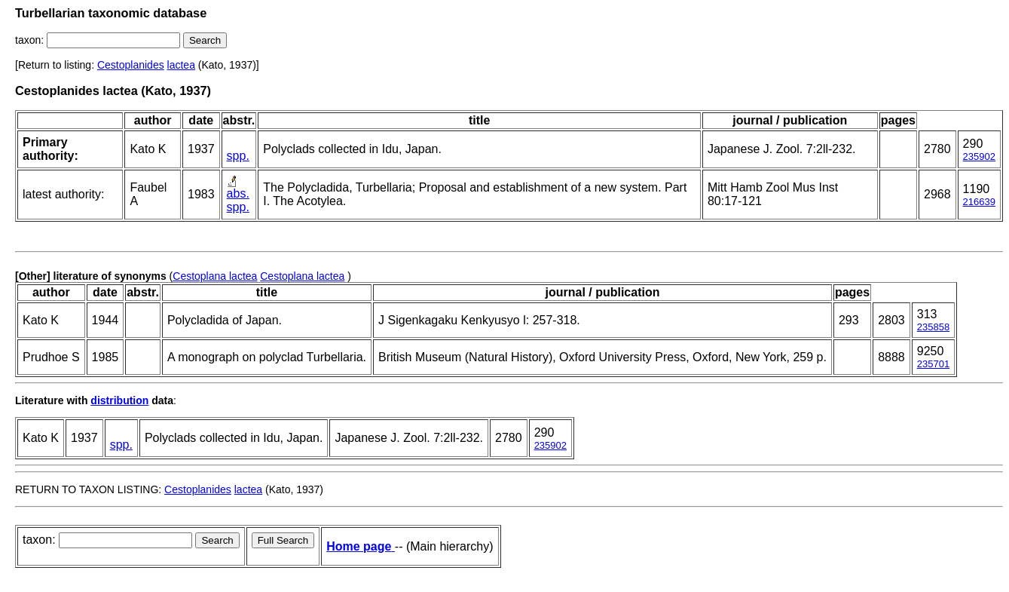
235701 (933, 364)
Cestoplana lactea (215, 276)
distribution (119, 400)
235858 (933, 327)
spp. (238, 155)
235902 (979, 156)
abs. (238, 193)
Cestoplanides (130, 65)
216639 (979, 201)
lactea (181, 65)
